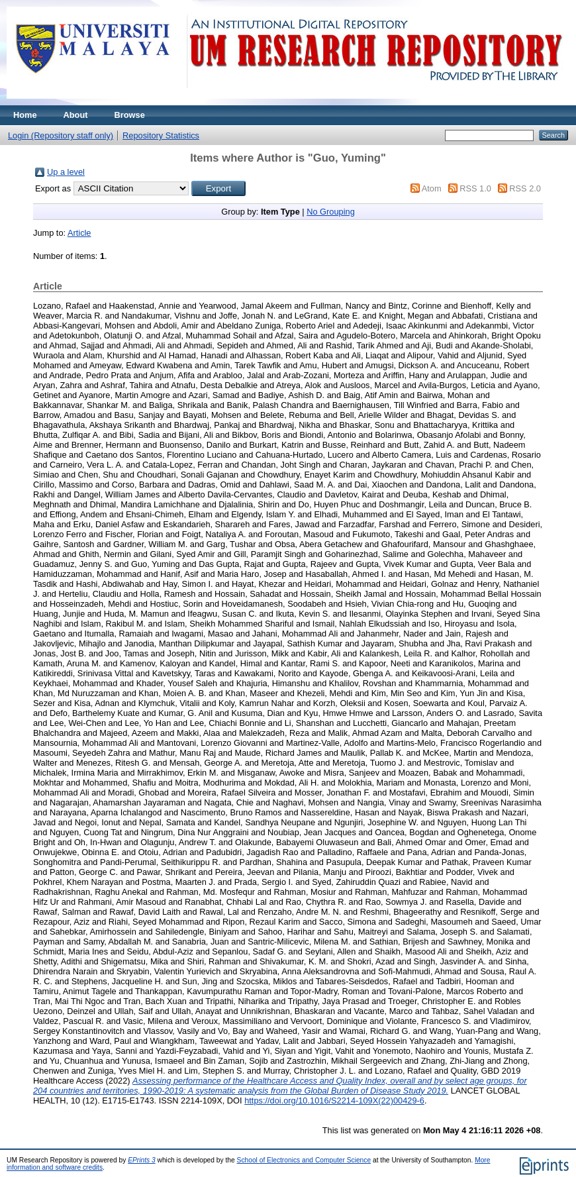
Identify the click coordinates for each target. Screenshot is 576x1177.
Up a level (66, 172)
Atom (432, 188)
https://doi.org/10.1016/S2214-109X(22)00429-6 (334, 1100)
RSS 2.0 (525, 188)
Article (79, 233)
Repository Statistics (160, 135)
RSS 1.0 (475, 188)
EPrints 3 (142, 1160)
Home (25, 115)
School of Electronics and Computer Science (304, 1160)
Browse (130, 115)
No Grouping (331, 212)
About (76, 115)
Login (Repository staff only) (60, 135)
